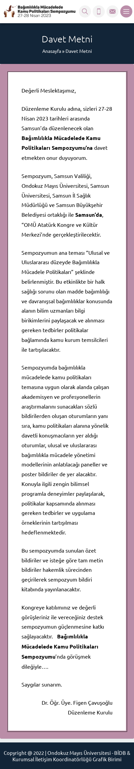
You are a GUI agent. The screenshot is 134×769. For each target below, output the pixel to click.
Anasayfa (51, 51)
